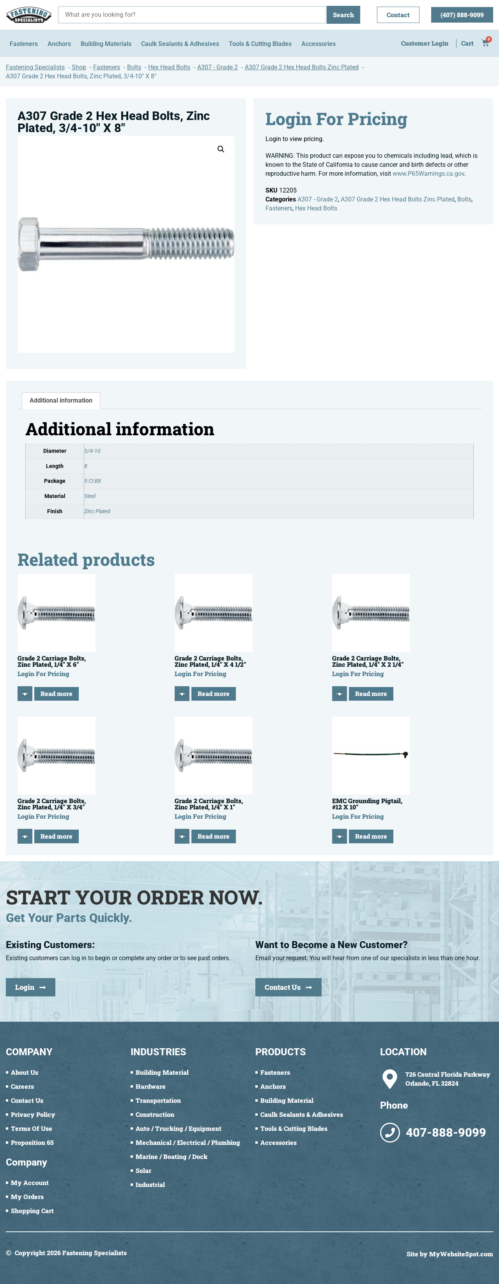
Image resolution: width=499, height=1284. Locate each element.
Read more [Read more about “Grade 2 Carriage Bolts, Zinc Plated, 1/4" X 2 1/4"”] (371, 693)
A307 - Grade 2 (317, 199)
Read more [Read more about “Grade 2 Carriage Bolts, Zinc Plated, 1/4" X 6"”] (57, 693)
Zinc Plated (97, 511)
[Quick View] (25, 693)
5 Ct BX (92, 481)
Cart (467, 43)
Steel (90, 496)
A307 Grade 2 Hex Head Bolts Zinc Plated (398, 199)
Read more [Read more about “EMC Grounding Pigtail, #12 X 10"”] (371, 836)
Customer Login (424, 43)
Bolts (464, 199)
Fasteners (278, 208)
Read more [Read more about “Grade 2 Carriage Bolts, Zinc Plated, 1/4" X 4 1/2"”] (214, 693)
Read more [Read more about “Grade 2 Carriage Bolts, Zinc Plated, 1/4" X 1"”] (214, 836)
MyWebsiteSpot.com (461, 1254)
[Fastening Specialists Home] (29, 15)
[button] (221, 149)
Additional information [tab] (61, 400)
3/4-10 (92, 451)
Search (343, 15)
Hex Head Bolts (316, 208)
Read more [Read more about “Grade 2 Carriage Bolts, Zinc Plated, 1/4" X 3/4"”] (57, 836)
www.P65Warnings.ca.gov (428, 173)
